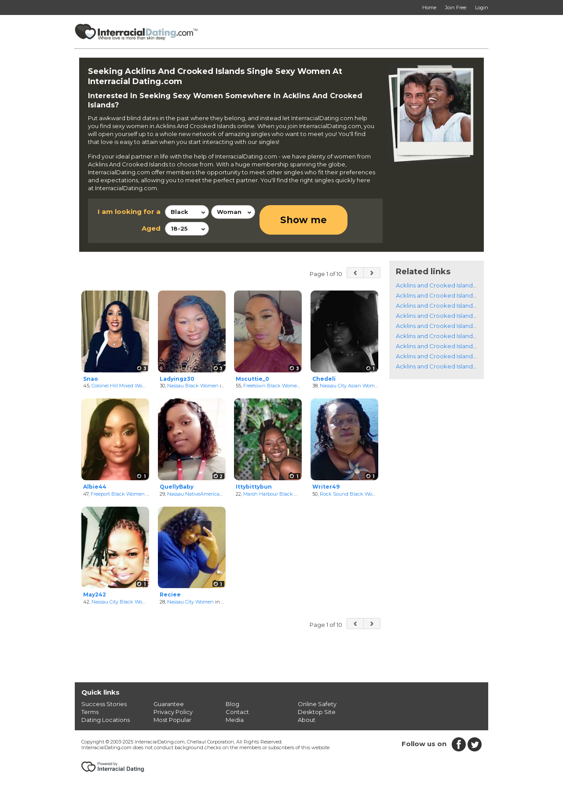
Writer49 (326, 486)
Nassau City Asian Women (350, 386)
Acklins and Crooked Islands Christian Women (461, 346)
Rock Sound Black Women (351, 494)
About (306, 719)
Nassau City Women (190, 602)
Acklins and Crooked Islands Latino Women (457, 325)
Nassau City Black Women (122, 602)
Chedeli (324, 378)
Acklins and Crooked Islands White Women (457, 305)
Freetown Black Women (271, 386)
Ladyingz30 (177, 378)
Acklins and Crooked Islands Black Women (456, 295)
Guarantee (169, 703)
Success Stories (104, 703)
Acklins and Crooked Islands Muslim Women (458, 366)
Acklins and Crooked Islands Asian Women (456, 315)
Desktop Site (317, 711)
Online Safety (317, 703)
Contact (237, 711)
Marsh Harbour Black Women (278, 494)
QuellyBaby (177, 486)
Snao (90, 378)
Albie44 (94, 486)
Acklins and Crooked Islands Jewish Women (458, 356)
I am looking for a (129, 211)
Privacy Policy (173, 711)
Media (235, 719)
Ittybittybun (254, 486)
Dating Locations (105, 719)
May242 (94, 594)
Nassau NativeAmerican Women (205, 494)
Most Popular (172, 719)
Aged (151, 228)
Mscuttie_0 (252, 378)
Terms (90, 711)
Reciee (170, 594)
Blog (232, 703)
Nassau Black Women (193, 386)
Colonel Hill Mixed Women (122, 386)
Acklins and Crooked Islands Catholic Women (460, 335)
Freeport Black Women (118, 494)
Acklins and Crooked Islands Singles (446, 285)
